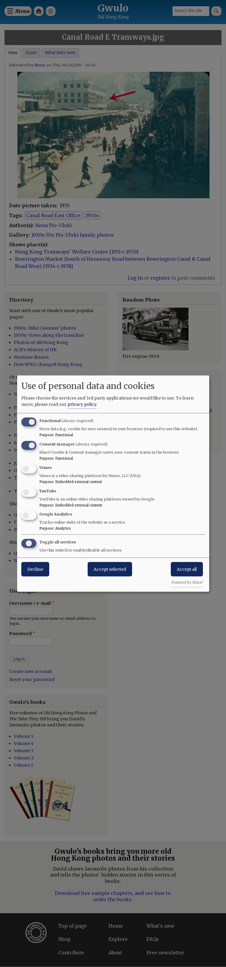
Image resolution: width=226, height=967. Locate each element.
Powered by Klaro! (187, 582)
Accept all (187, 569)
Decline (35, 569)
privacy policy (82, 404)
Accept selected (110, 569)
